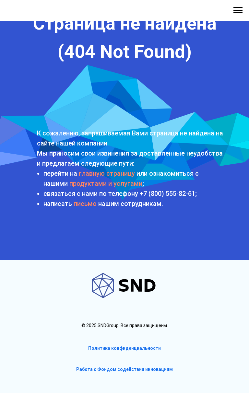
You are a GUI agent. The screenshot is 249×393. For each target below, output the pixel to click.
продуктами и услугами (105, 183)
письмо (85, 204)
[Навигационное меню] (238, 10)
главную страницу (107, 173)
